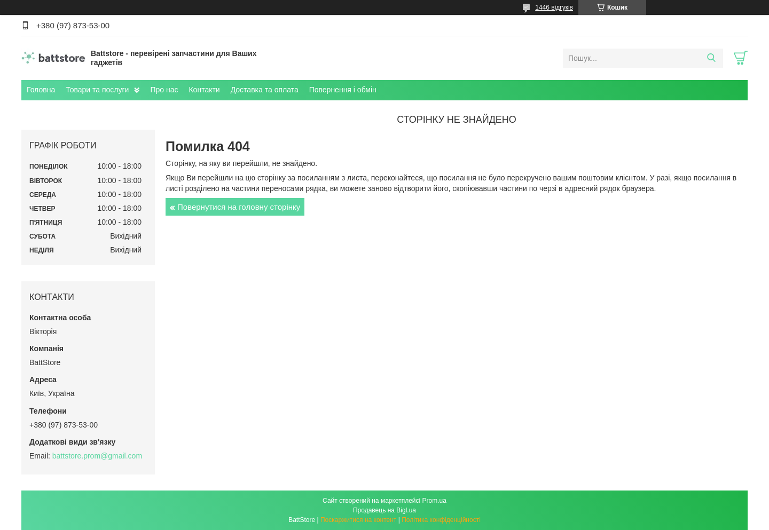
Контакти (204, 89)
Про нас (164, 89)
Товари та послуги (97, 89)
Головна (41, 89)
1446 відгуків (554, 7)
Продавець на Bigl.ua (384, 510)
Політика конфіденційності (441, 520)
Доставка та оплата (265, 89)
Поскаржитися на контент (358, 520)
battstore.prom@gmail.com (97, 456)
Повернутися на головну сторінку (238, 206)
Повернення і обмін (342, 89)
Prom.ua (434, 500)
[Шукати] (711, 58)
